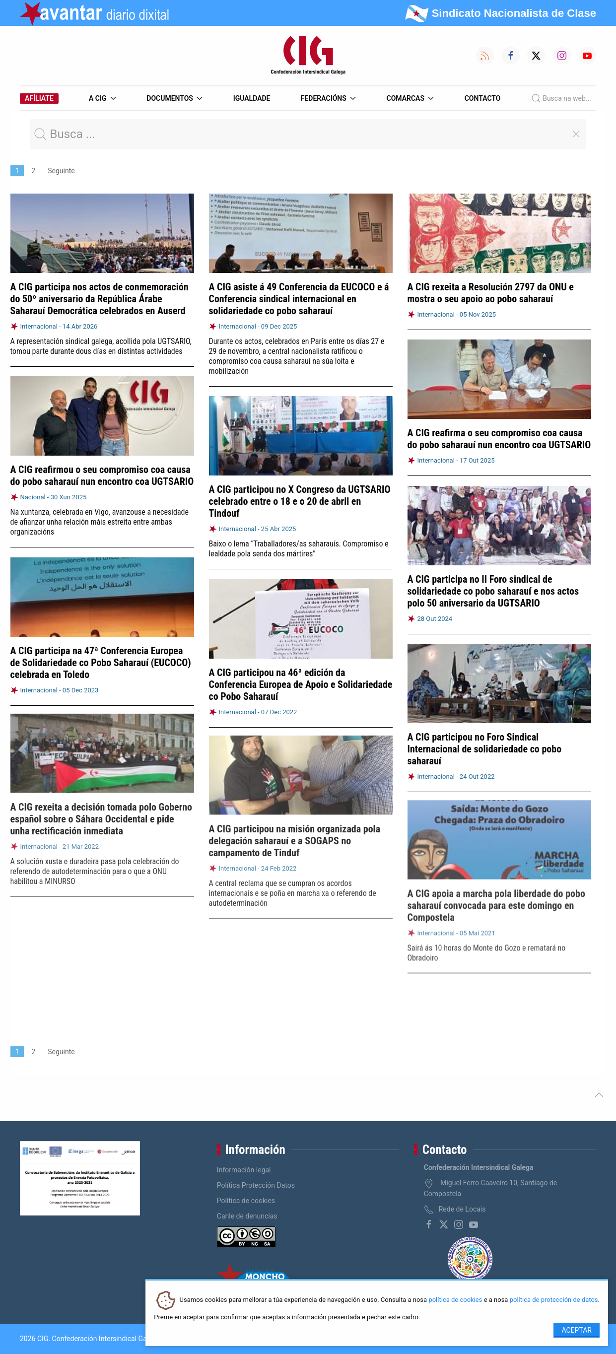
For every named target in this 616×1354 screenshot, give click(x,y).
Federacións (328, 98)
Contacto (483, 98)
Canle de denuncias (247, 1216)
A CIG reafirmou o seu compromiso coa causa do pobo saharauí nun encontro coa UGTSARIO (102, 475)
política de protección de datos (554, 1300)
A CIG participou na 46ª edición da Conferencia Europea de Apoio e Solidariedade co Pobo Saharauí (301, 679)
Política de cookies (246, 1201)
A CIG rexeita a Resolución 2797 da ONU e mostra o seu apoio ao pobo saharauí (491, 293)
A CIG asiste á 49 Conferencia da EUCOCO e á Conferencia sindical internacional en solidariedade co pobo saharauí (299, 299)
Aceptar (576, 1330)
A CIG (102, 98)
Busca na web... (561, 98)
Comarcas (410, 98)
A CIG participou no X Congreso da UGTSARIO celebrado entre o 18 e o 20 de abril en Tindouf (300, 501)
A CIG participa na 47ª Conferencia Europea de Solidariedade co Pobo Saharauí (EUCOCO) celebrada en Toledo (100, 658)
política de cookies (455, 1300)
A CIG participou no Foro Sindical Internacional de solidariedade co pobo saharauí (485, 742)
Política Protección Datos (256, 1185)
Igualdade (252, 98)
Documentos (174, 98)
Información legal (244, 1170)
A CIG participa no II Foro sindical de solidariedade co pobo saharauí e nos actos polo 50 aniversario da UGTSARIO (493, 587)
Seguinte (61, 171)
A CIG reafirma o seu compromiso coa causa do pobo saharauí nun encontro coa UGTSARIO (499, 439)
